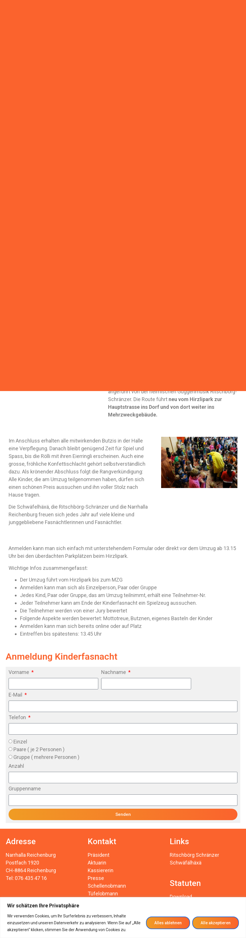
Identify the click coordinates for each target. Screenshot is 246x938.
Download (181, 897)
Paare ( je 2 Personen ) (39, 749)
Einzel (20, 742)
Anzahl (16, 766)
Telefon (18, 717)
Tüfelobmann (103, 894)
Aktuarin (97, 863)
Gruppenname (25, 789)
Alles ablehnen (168, 923)
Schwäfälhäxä (185, 863)
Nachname (114, 672)
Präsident (98, 855)
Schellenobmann (107, 886)
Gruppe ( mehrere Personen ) (46, 757)
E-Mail (16, 695)
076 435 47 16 (31, 878)
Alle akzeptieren (216, 923)
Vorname (19, 672)
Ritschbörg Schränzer (194, 855)
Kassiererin (100, 870)
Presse (96, 878)
